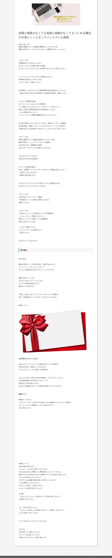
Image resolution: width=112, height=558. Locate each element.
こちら (31, 93)
